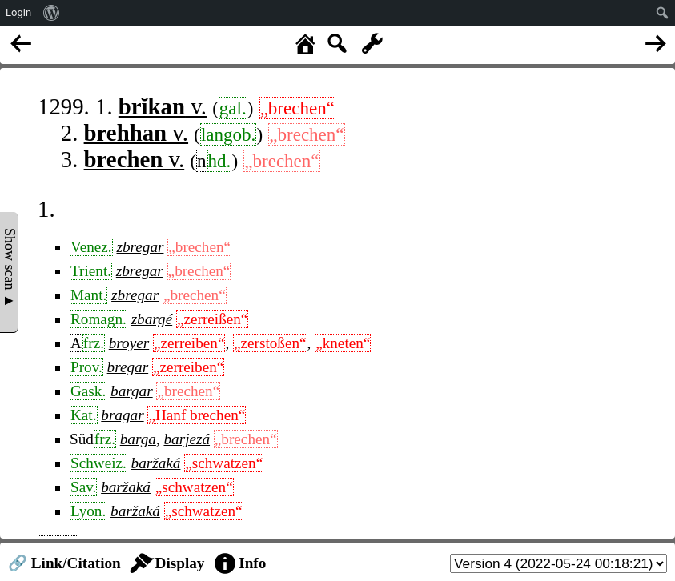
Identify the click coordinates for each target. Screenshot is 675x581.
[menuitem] (52, 13)
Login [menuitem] (18, 12)
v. (163, 106)
